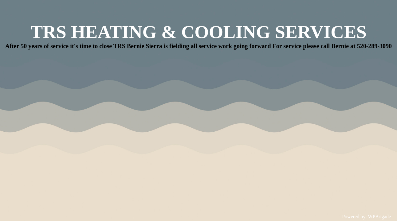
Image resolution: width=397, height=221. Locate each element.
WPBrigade (379, 216)
